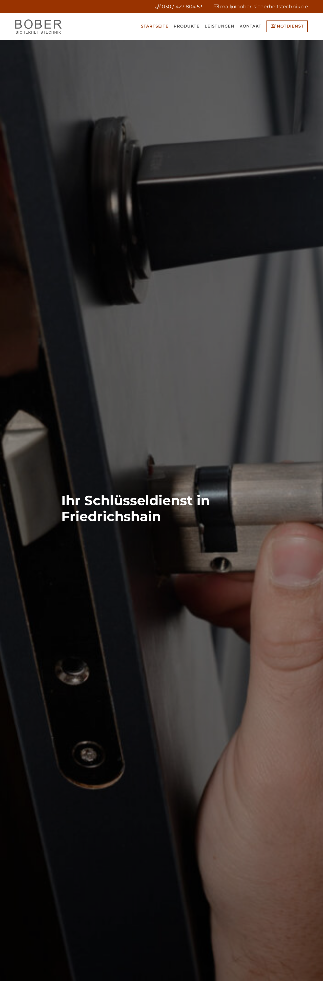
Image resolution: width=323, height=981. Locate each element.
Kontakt (250, 26)
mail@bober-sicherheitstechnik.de (264, 7)
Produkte (187, 26)
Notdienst (287, 26)
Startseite (155, 26)
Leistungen (219, 26)
